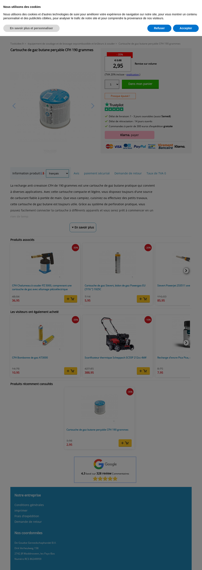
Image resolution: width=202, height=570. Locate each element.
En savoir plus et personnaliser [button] (31, 28)
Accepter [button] (186, 28)
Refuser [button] (159, 28)
